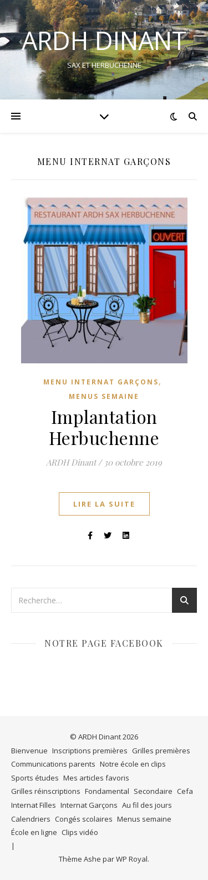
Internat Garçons (89, 805)
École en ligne (34, 832)
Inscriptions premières (90, 751)
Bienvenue (29, 751)
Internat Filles (33, 805)
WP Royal (132, 859)
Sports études (35, 778)
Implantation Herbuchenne (104, 426)
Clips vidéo (80, 832)
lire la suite (104, 504)
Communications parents (53, 764)
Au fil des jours (147, 805)
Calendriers (30, 819)
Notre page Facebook (104, 643)
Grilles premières (161, 751)
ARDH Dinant (71, 462)
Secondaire (153, 791)
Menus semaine (104, 396)
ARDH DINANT (104, 40)
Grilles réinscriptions (45, 791)
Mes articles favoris (96, 778)
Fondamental (107, 791)
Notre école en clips (133, 764)
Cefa (185, 791)
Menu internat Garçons (101, 382)
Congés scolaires (84, 819)
